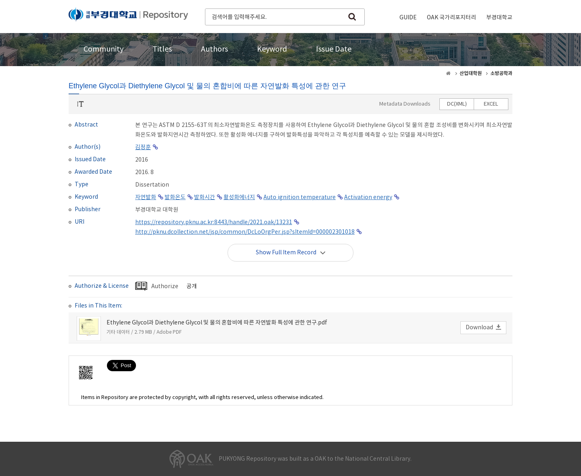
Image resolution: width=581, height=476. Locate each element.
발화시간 (204, 197)
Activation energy (368, 197)
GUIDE (408, 18)
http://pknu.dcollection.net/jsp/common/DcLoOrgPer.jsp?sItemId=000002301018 (245, 232)
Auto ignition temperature (299, 197)
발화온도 (175, 197)
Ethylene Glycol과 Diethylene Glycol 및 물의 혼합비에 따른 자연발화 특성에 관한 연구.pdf (217, 323)
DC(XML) (457, 104)
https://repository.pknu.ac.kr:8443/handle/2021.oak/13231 (213, 222)
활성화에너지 (239, 197)
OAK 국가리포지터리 (451, 18)
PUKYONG (128, 16)
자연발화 (145, 197)
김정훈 (143, 147)
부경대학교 (499, 18)
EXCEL (491, 104)
